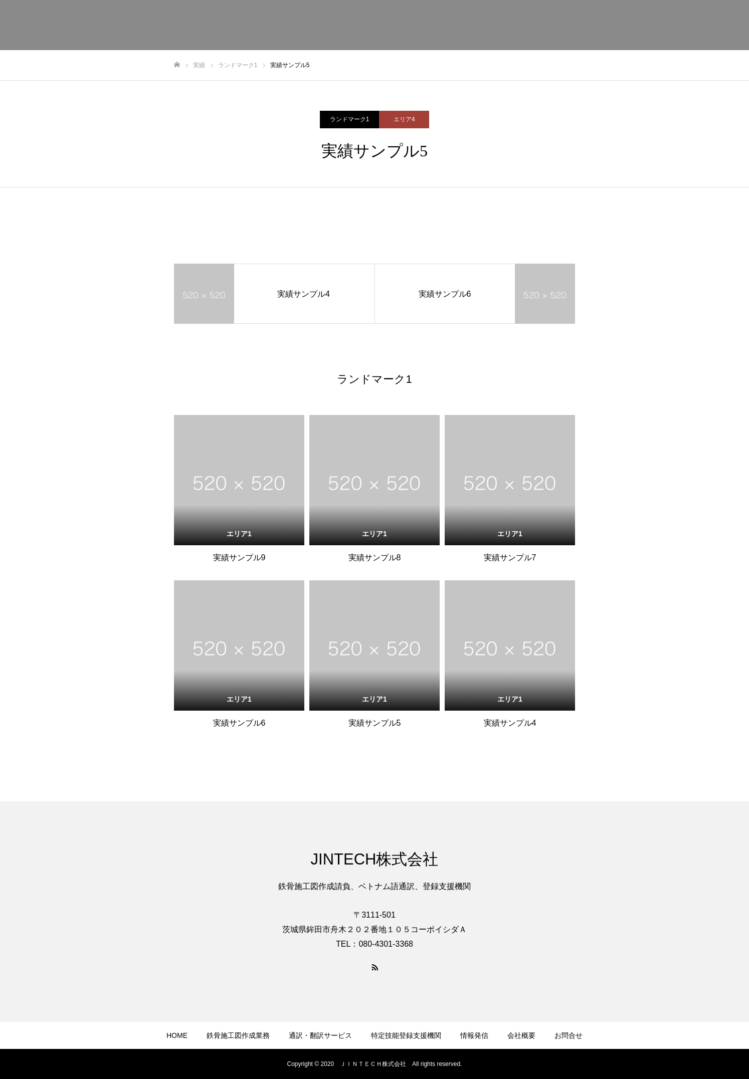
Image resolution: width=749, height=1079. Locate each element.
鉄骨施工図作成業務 (238, 1035)
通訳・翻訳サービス (320, 1035)
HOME (177, 1035)
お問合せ (568, 1035)
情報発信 (474, 1035)
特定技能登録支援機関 (406, 1035)
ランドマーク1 (349, 119)
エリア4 (404, 119)
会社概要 (521, 1035)
